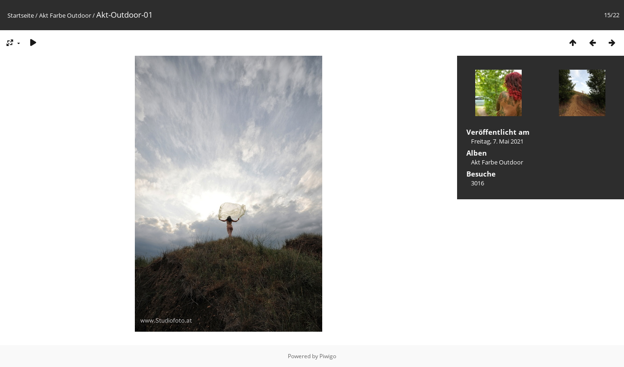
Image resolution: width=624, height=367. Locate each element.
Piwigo (327, 356)
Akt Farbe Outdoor (65, 15)
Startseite (20, 15)
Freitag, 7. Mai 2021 (497, 141)
